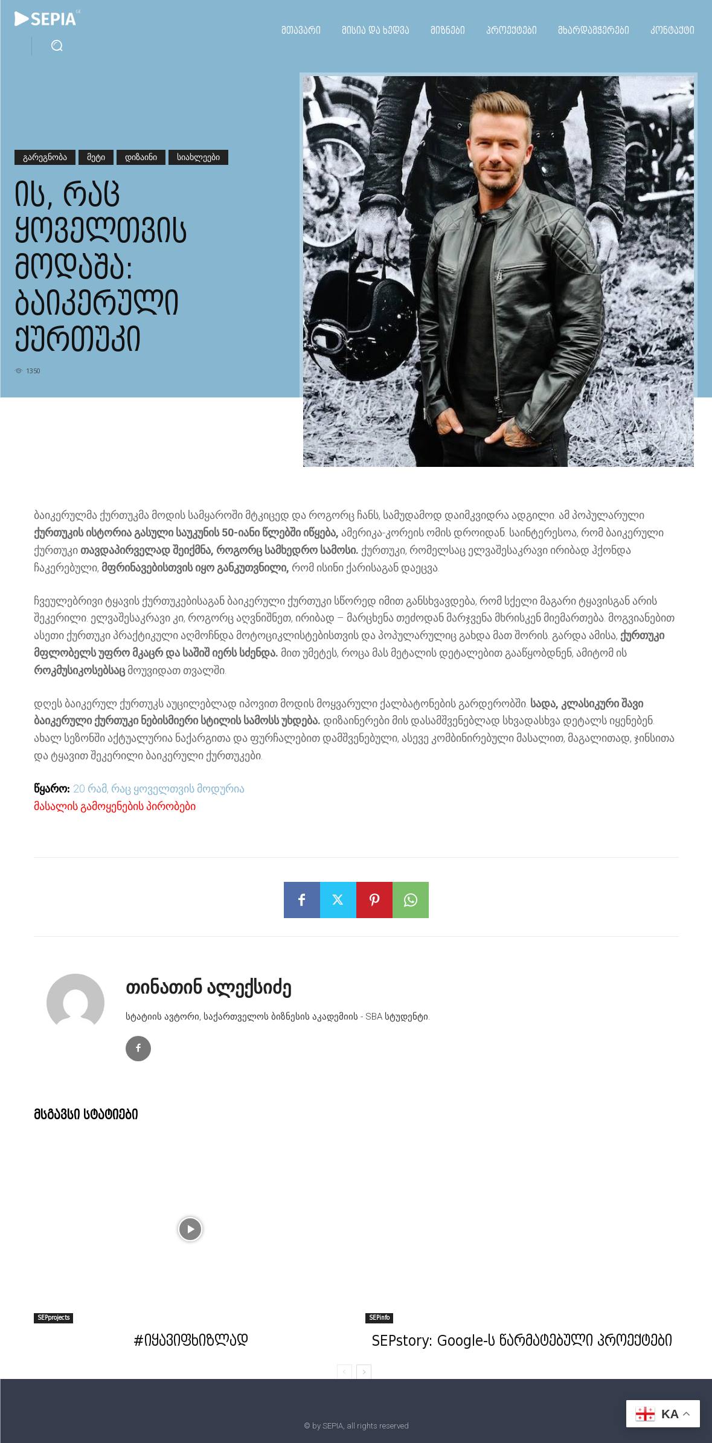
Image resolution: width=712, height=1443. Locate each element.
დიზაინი (141, 157)
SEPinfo (379, 1318)
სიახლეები (198, 157)
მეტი (96, 157)
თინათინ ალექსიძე (208, 987)
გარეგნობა (44, 157)
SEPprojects (53, 1318)
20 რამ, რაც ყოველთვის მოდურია (159, 788)
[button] (56, 45)
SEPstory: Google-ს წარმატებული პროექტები (522, 1342)
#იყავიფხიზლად (190, 1342)
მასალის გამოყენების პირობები (115, 806)
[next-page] (363, 1372)
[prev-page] (344, 1372)
